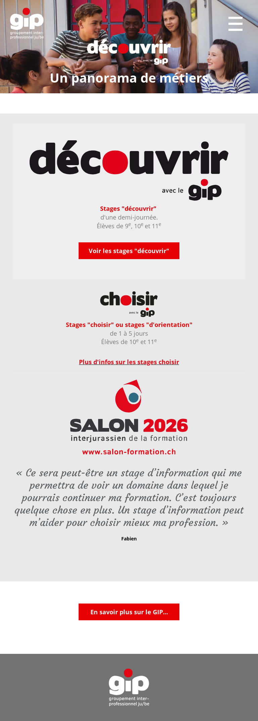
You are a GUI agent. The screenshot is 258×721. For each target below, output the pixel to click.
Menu (236, 24)
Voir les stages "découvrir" (129, 251)
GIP (27, 23)
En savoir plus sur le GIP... (129, 612)
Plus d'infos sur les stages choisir (129, 362)
